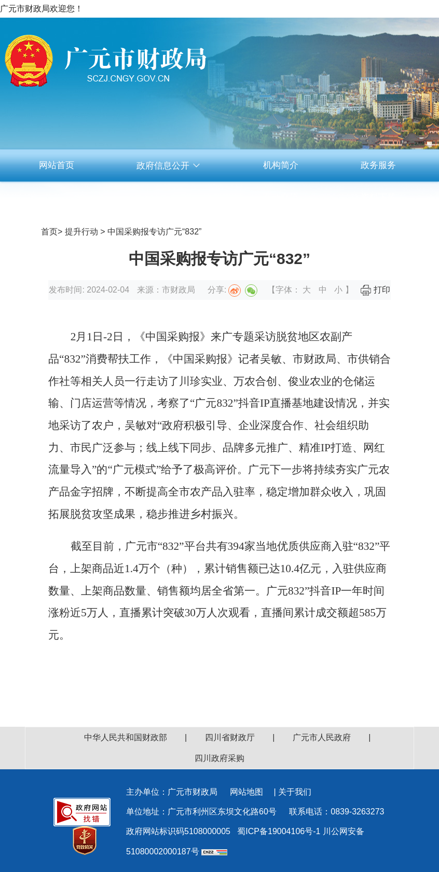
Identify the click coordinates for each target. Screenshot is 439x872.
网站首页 (56, 165)
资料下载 (378, 197)
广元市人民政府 (322, 737)
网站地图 (246, 791)
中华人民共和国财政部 (125, 737)
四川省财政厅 (230, 737)
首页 (49, 231)
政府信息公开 (168, 166)
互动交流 (280, 197)
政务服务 (378, 165)
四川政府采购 (219, 758)
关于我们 (294, 791)
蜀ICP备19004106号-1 (278, 831)
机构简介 (280, 165)
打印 (375, 289)
